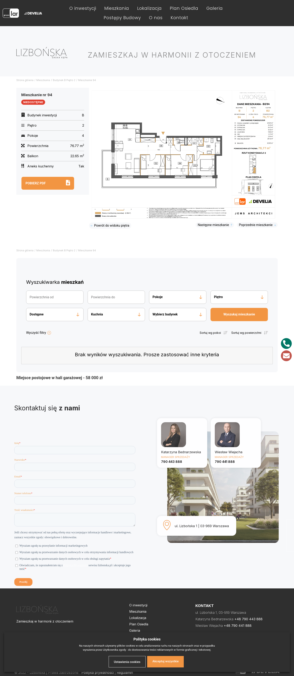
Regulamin (125, 672)
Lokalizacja (149, 8)
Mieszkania (116, 8)
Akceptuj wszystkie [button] (165, 661)
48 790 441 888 (239, 626)
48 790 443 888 (250, 619)
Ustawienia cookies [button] (127, 662)
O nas (156, 18)
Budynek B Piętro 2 (64, 80)
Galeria (214, 8)
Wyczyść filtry (36, 333)
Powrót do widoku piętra (111, 225)
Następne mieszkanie (213, 225)
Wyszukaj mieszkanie (239, 314)
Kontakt (179, 18)
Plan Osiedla (184, 8)
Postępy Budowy (122, 18)
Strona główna (24, 80)
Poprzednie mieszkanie (256, 225)
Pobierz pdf (36, 183)
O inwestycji (82, 8)
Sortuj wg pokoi (210, 332)
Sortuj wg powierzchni (246, 332)
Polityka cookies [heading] (146, 639)
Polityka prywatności (97, 672)
